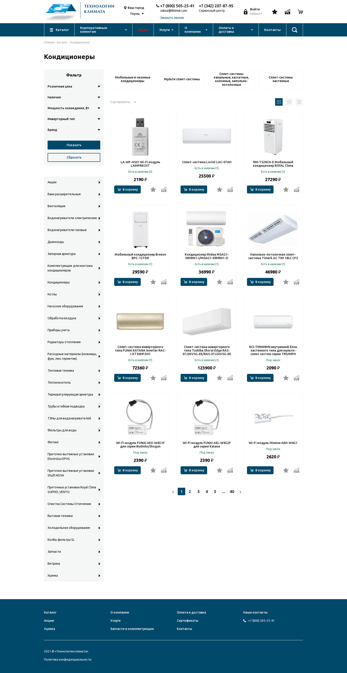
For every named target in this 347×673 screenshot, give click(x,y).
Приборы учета (58, 330)
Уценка (53, 575)
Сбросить (74, 157)
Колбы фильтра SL (61, 539)
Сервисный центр (212, 10)
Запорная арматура (61, 254)
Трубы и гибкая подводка (66, 406)
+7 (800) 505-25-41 (177, 6)
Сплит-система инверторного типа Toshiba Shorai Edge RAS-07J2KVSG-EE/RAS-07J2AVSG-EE (207, 350)
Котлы (52, 294)
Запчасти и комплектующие (132, 629)
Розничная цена (60, 86)
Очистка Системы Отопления (69, 504)
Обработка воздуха (62, 318)
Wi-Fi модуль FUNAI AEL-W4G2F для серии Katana (207, 444)
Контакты (184, 629)
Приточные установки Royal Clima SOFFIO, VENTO (72, 490)
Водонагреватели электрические (72, 218)
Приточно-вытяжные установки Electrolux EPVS (71, 456)
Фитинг (53, 442)
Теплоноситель (59, 382)
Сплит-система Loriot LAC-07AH (206, 162)
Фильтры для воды (62, 430)
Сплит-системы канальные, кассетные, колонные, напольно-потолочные (231, 79)
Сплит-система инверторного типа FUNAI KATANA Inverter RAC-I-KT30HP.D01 (140, 350)
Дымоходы (56, 242)
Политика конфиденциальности (67, 659)
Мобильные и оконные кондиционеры (132, 79)
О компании (119, 612)
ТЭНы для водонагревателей (69, 418)
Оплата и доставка (191, 612)
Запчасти (54, 551)
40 (232, 491)
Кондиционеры (59, 282)
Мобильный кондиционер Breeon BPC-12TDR (140, 256)
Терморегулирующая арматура (70, 394)
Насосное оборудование (65, 306)
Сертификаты (187, 620)
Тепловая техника (61, 370)
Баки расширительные (64, 194)
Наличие (54, 97)
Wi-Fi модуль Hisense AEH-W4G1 (273, 443)
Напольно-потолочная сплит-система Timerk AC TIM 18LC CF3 (273, 256)
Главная (49, 42)
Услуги (115, 620)
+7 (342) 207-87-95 (216, 6)
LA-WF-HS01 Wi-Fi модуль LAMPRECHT (140, 163)
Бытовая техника (60, 516)
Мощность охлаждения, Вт (68, 108)
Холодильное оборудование (69, 528)
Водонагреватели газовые (67, 230)
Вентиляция (56, 206)
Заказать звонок (172, 17)
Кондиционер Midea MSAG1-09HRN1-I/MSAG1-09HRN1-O (207, 256)
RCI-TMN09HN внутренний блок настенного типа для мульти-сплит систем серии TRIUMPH (273, 350)
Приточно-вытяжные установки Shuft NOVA (71, 473)
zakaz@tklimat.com (173, 10)
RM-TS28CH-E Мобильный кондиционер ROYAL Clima (273, 163)
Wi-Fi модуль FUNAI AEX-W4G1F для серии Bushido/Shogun (140, 444)
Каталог (62, 42)
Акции (52, 182)
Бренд (52, 130)
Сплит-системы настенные (281, 79)
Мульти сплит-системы (182, 79)
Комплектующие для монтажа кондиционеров (70, 268)
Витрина (54, 563)
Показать (74, 145)
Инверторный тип (61, 119)
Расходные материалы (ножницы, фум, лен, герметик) (72, 356)
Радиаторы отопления (64, 342)
